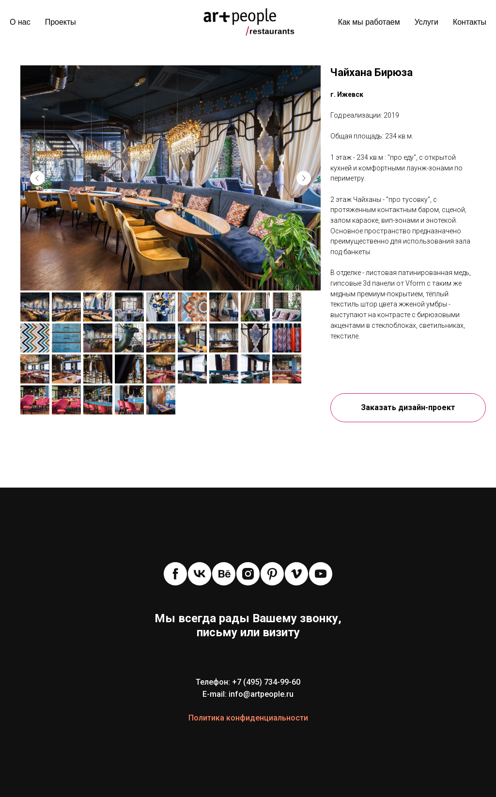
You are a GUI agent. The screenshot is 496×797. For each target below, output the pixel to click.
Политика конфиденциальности (248, 717)
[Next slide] (303, 178)
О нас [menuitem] (20, 22)
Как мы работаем (369, 22)
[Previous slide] (37, 178)
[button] (408, 407)
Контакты (469, 22)
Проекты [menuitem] (60, 22)
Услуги (426, 22)
